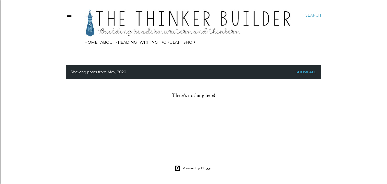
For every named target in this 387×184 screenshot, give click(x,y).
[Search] (313, 15)
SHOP (189, 42)
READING (127, 42)
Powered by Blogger (193, 168)
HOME (90, 42)
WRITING (149, 42)
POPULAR (170, 42)
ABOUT (107, 42)
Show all (306, 72)
